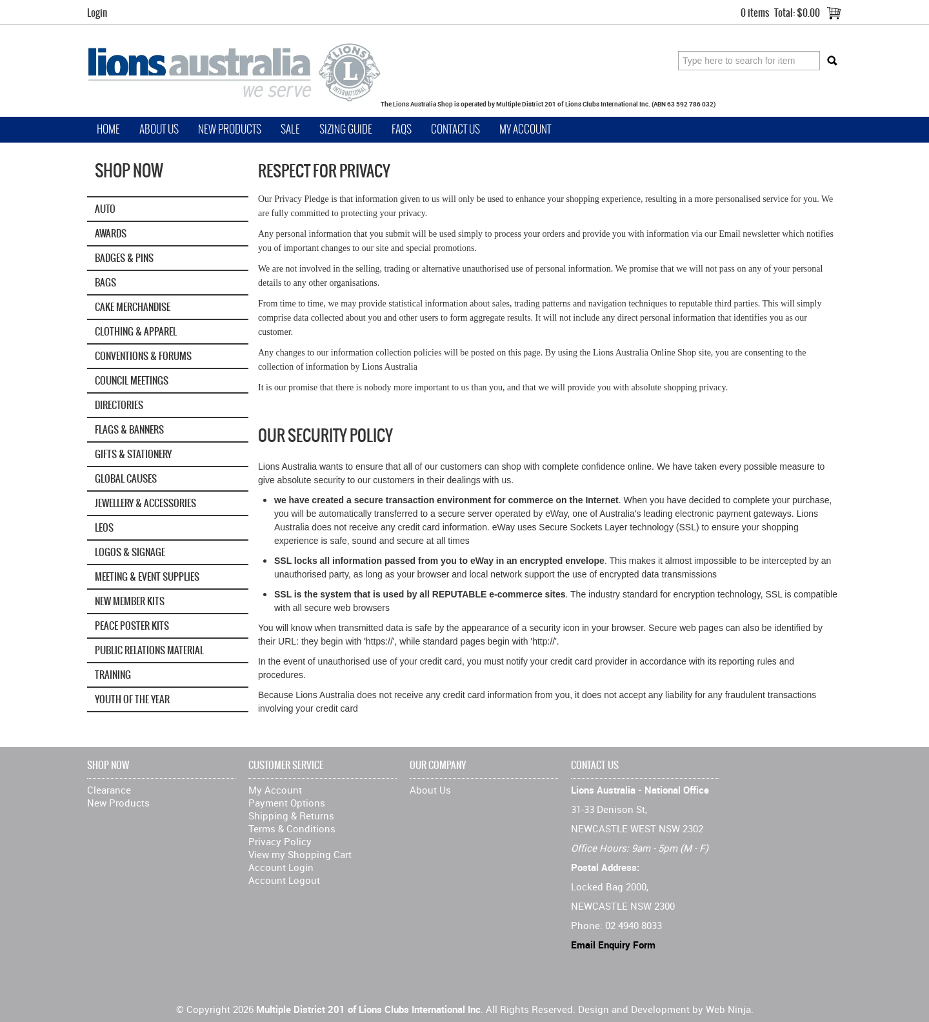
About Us (159, 129)
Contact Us (455, 129)
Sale (290, 129)
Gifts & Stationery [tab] (133, 453)
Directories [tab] (119, 404)
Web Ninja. (730, 1009)
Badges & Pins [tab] (124, 257)
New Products (229, 129)
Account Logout (284, 880)
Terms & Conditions (291, 828)
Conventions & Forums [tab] (143, 355)
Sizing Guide (345, 129)
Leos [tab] (104, 527)
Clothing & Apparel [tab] (136, 331)
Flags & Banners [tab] (129, 429)
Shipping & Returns (291, 815)
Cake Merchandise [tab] (132, 306)
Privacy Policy (280, 841)
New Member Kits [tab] (130, 601)
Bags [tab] (105, 282)
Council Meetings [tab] (131, 380)
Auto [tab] (105, 208)
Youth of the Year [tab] (132, 699)
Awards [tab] (110, 233)
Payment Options (286, 802)
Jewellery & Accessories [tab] (145, 503)
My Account (525, 129)
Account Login (281, 867)
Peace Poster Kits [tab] (132, 625)
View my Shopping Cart (300, 854)
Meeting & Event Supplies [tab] (147, 576)
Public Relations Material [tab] (149, 650)
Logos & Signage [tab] (130, 552)
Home (108, 129)
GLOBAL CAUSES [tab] (126, 478)
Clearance (109, 789)
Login (97, 12)
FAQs (402, 129)
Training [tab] (113, 674)
